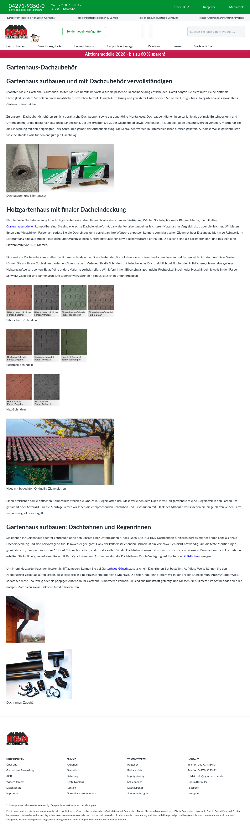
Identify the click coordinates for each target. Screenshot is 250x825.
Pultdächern (192, 556)
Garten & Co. (203, 46)
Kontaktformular (197, 781)
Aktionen (72, 764)
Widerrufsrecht (15, 781)
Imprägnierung (135, 776)
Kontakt (71, 787)
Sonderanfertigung (138, 793)
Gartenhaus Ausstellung (20, 770)
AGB (9, 776)
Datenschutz (13, 787)
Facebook (193, 787)
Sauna (177, 46)
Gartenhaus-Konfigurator (81, 793)
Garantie (72, 770)
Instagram (193, 793)
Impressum (12, 793)
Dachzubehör (135, 787)
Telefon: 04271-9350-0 (202, 764)
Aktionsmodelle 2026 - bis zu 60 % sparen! (125, 54)
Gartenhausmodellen (20, 226)
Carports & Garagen (121, 46)
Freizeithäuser (84, 46)
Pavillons (154, 46)
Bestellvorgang (75, 781)
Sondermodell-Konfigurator (84, 31)
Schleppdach (134, 781)
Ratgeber (132, 764)
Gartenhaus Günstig (115, 568)
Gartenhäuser (16, 46)
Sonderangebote (50, 46)
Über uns (11, 764)
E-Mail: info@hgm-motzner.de (205, 776)
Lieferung (72, 776)
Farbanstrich (134, 770)
